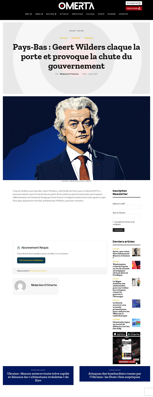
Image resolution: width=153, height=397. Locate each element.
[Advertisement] (60, 222)
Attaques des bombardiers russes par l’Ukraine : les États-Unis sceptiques (114, 375)
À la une (80, 31)
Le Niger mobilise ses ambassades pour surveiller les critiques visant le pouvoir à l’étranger (121, 289)
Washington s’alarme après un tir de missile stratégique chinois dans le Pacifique (121, 269)
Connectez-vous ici (38, 271)
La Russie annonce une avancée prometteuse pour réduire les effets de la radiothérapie (121, 309)
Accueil (72, 31)
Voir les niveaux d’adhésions (31, 260)
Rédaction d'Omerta (69, 74)
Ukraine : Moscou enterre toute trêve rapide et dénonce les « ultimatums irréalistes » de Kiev (38, 377)
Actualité (75, 38)
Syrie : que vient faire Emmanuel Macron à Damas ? (121, 254)
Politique (89, 38)
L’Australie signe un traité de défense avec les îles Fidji (121, 325)
